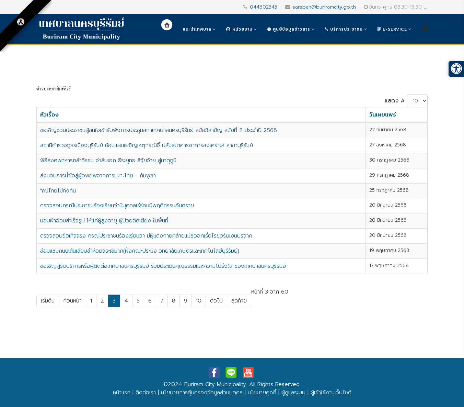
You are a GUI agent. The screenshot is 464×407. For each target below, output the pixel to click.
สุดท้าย (239, 301)
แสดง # (395, 101)
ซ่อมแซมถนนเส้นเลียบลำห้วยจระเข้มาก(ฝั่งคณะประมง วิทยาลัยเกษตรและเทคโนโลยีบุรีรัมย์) (139, 251)
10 (198, 301)
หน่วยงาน (239, 29)
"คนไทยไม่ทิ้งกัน (58, 191)
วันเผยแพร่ (382, 115)
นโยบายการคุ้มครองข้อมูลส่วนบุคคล (202, 392)
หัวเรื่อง (49, 115)
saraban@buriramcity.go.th (324, 7)
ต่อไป (216, 301)
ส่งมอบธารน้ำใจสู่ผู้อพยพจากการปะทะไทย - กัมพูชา (98, 176)
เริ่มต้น (48, 301)
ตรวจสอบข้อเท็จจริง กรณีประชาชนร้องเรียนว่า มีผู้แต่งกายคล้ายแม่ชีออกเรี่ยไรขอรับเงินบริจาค (146, 236)
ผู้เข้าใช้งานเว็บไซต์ (331, 392)
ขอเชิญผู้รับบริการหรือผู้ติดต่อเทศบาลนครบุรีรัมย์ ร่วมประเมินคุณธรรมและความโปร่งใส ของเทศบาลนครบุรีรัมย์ (163, 266)
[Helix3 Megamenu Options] (425, 29)
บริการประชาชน (344, 29)
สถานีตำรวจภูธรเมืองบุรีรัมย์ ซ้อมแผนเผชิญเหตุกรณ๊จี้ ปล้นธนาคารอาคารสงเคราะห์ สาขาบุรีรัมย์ (146, 145)
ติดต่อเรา (146, 392)
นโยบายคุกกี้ (262, 392)
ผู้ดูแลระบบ (293, 392)
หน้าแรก (121, 392)
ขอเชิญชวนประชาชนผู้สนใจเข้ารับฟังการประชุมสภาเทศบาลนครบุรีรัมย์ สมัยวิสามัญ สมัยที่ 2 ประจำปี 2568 (158, 130)
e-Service (392, 29)
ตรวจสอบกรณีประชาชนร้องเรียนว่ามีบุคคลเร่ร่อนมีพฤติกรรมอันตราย (117, 205)
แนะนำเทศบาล (197, 29)
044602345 (263, 7)
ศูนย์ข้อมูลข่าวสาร (288, 29)
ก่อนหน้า (72, 301)
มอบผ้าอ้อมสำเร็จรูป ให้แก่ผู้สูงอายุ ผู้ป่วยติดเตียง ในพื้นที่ (104, 221)
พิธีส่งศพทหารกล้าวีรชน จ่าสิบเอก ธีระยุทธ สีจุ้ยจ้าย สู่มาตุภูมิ (108, 160)
